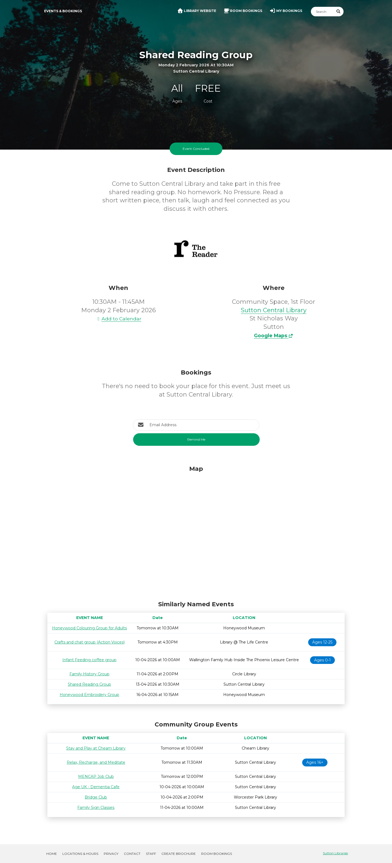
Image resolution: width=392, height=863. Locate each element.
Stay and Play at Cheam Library (95, 748)
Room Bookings (216, 854)
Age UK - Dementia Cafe (96, 786)
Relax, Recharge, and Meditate (96, 762)
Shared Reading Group (89, 684)
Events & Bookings (63, 11)
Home (51, 854)
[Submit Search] (338, 11)
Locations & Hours (80, 854)
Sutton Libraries (335, 853)
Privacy (111, 854)
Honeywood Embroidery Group (89, 694)
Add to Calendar (118, 318)
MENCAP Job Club (96, 776)
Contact (132, 854)
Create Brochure (178, 854)
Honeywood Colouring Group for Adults (89, 628)
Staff (151, 854)
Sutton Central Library (274, 310)
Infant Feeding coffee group (89, 659)
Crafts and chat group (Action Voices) (89, 642)
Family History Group (89, 674)
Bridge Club (96, 797)
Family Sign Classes (95, 807)
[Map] (196, 531)
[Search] (322, 11)
